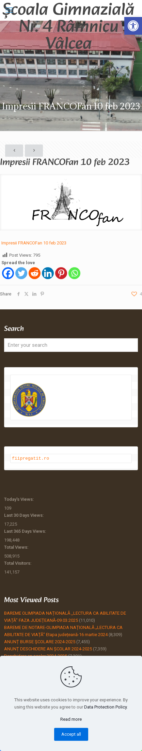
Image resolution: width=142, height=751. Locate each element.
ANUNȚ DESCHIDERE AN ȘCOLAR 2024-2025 (48, 648)
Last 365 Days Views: (25, 530)
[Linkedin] (48, 273)
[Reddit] (35, 273)
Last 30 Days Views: (24, 514)
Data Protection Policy (105, 707)
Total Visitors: (18, 562)
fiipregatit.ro (30, 458)
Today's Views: (19, 498)
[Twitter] (21, 273)
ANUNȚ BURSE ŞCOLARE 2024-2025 (39, 641)
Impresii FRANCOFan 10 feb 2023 (33, 242)
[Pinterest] (61, 273)
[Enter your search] (71, 345)
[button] (133, 26)
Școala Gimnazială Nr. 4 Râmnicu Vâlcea (68, 10)
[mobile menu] (9, 10)
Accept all (71, 734)
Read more (71, 719)
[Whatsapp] (74, 273)
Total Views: (16, 546)
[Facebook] (8, 273)
